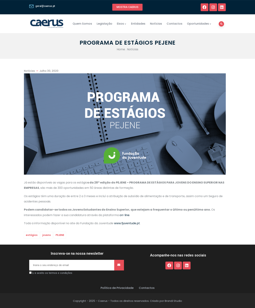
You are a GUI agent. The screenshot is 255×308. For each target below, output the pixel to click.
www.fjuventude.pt (127, 223)
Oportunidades (199, 24)
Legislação (104, 24)
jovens (46, 235)
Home (121, 49)
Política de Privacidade (117, 288)
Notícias (156, 24)
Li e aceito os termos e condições (52, 273)
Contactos (174, 24)
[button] (127, 7)
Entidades (138, 24)
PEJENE (60, 235)
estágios (32, 235)
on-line (124, 215)
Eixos (121, 24)
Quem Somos (82, 24)
